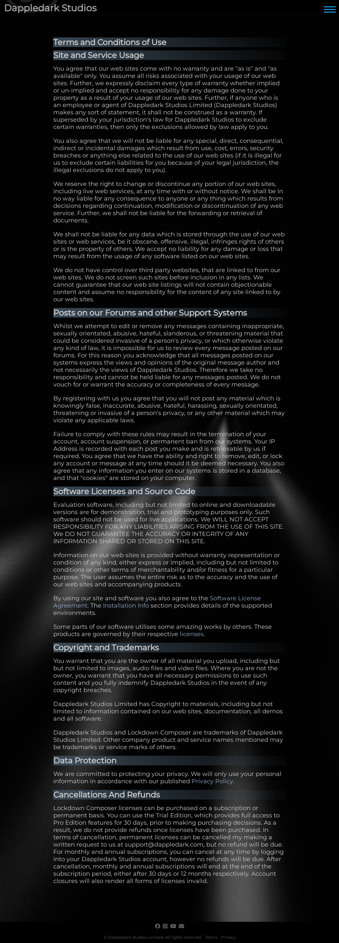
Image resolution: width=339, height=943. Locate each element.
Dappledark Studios (50, 8)
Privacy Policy (212, 781)
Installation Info (126, 605)
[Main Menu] (330, 9)
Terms (211, 937)
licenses (192, 634)
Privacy (228, 937)
